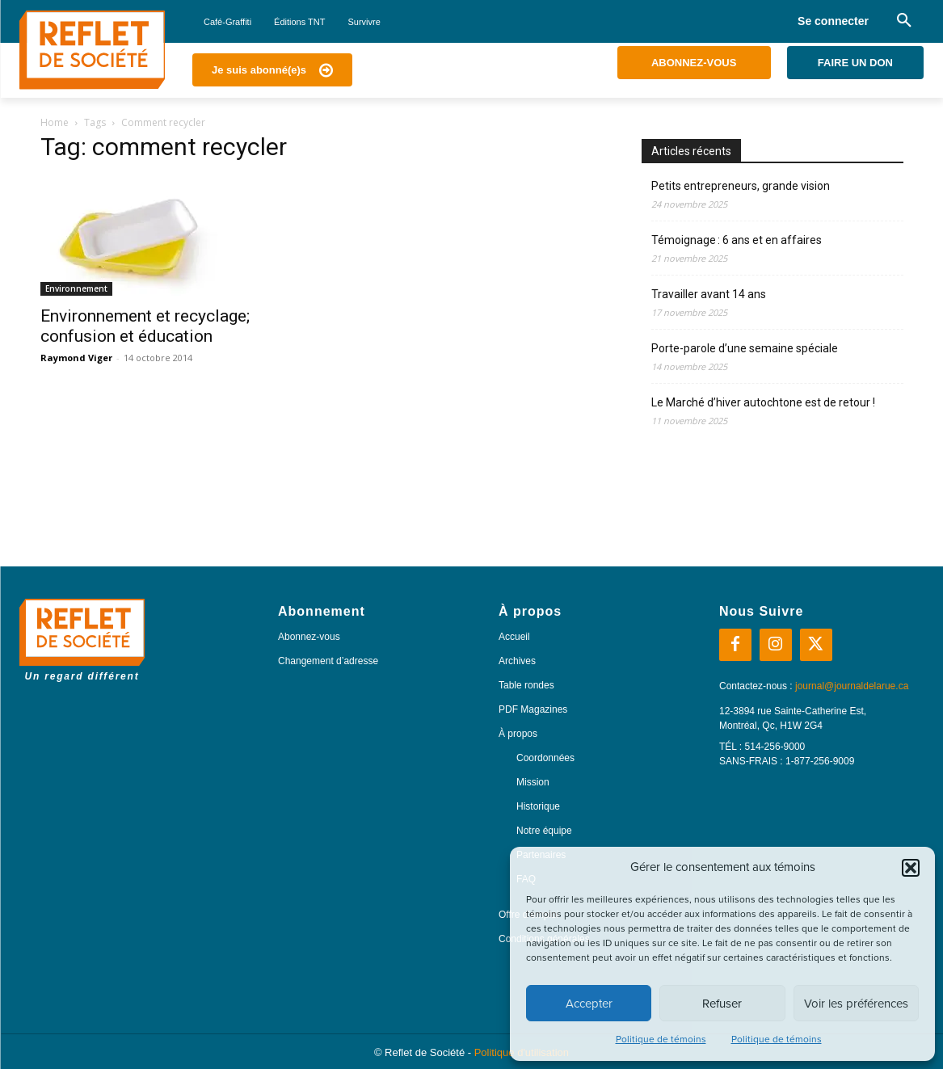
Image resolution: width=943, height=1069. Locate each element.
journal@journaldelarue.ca (851, 686)
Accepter (589, 1003)
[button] (911, 868)
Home (54, 122)
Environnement (76, 288)
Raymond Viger (76, 357)
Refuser (722, 1003)
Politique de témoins (661, 1039)
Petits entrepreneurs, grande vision (740, 185)
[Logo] (92, 50)
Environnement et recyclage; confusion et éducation (145, 326)
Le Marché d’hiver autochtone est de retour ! (763, 402)
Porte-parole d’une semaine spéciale (744, 348)
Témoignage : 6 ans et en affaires (736, 240)
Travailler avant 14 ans (708, 294)
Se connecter (833, 21)
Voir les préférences (856, 1003)
